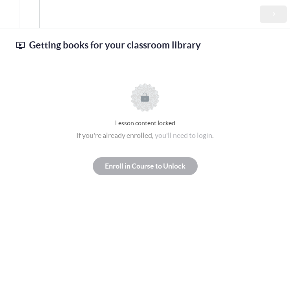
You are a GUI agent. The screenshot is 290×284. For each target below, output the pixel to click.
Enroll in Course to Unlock (145, 166)
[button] (10, 14)
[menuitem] (29, 14)
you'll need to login (183, 135)
